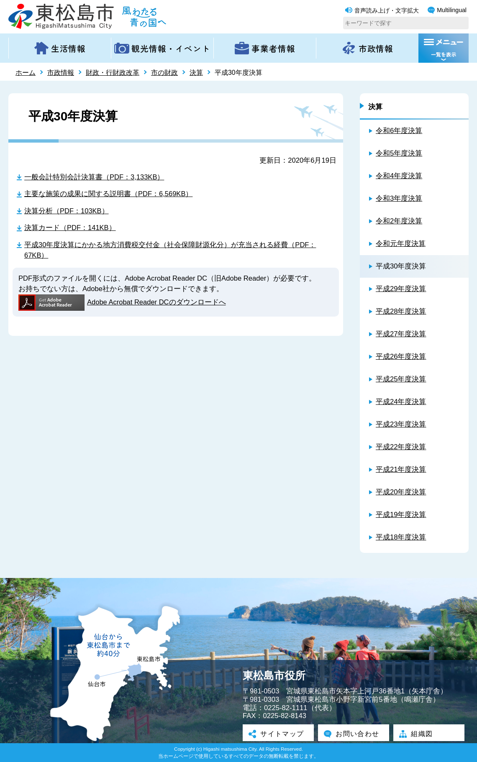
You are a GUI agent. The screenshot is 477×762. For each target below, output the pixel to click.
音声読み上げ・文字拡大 (382, 10)
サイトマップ (278, 733)
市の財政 (164, 72)
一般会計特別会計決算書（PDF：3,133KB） (94, 177)
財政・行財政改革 (112, 72)
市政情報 (60, 72)
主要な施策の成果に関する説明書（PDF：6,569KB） (108, 194)
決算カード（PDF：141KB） (70, 228)
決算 (196, 72)
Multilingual (447, 10)
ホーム (25, 72)
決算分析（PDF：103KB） (66, 211)
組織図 (417, 733)
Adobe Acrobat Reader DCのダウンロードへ (122, 303)
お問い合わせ (353, 733)
